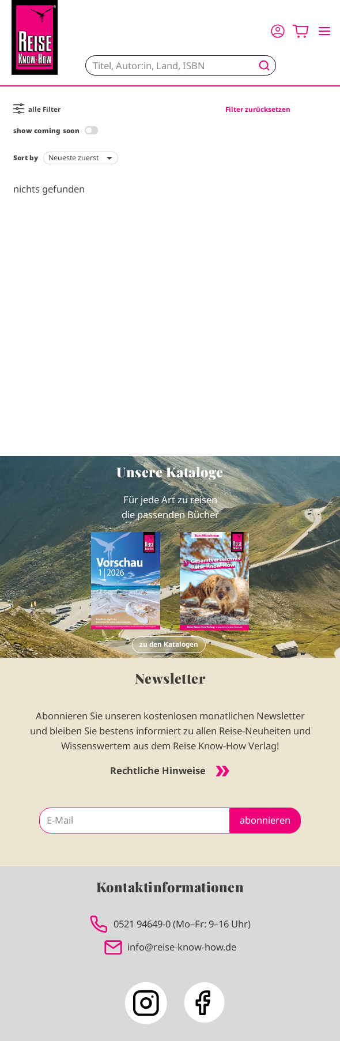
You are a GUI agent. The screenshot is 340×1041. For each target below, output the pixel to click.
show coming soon (46, 130)
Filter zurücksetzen (257, 109)
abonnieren (265, 820)
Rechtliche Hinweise (169, 770)
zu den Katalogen (168, 644)
